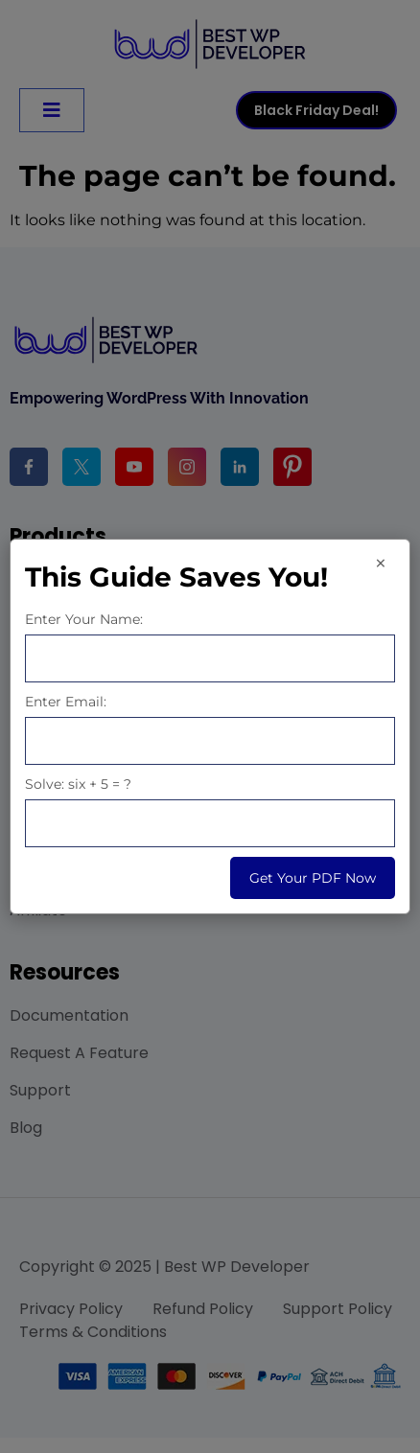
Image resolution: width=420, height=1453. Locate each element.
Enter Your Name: (84, 619)
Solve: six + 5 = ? (78, 784)
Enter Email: (65, 701)
